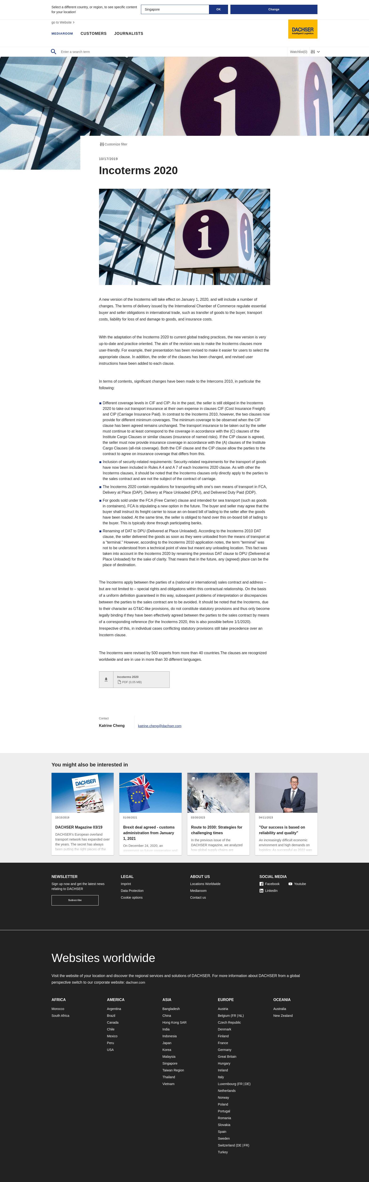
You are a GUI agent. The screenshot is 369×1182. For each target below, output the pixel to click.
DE (247, 1081)
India (165, 1026)
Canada (113, 1020)
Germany (225, 1047)
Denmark (224, 1026)
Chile (111, 1026)
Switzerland (226, 1142)
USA (110, 1047)
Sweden (224, 1136)
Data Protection (132, 888)
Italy (221, 1074)
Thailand (168, 1074)
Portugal (224, 1108)
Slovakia (224, 1122)
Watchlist (298, 51)
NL (240, 1013)
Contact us (198, 895)
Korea (166, 1047)
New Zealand (283, 1013)
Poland (223, 1101)
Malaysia (168, 1054)
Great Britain (227, 1054)
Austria (223, 1006)
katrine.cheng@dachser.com (162, 723)
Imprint (126, 881)
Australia (279, 1006)
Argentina (114, 1006)
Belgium (224, 1013)
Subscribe (75, 897)
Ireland (223, 1067)
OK (219, 9)
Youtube (297, 881)
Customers (98, 34)
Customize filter (113, 144)
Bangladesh (171, 1006)
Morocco (58, 1006)
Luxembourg (227, 1081)
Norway (223, 1095)
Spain (222, 1129)
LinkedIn (269, 888)
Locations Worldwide (205, 881)
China (166, 1013)
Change (273, 9)
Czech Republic (229, 1020)
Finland (223, 1033)
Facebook (270, 881)
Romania (224, 1115)
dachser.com (136, 980)
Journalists (133, 34)
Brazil (111, 1013)
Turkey (223, 1149)
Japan (166, 1040)
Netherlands (227, 1088)
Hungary (224, 1060)
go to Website (64, 22)
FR (234, 1013)
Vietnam (168, 1081)
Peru (110, 1040)
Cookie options (132, 895)
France (223, 1040)
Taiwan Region (173, 1067)
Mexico (112, 1033)
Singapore (169, 1060)
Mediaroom (64, 34)
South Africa (60, 1013)
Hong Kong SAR (174, 1020)
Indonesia (169, 1033)
